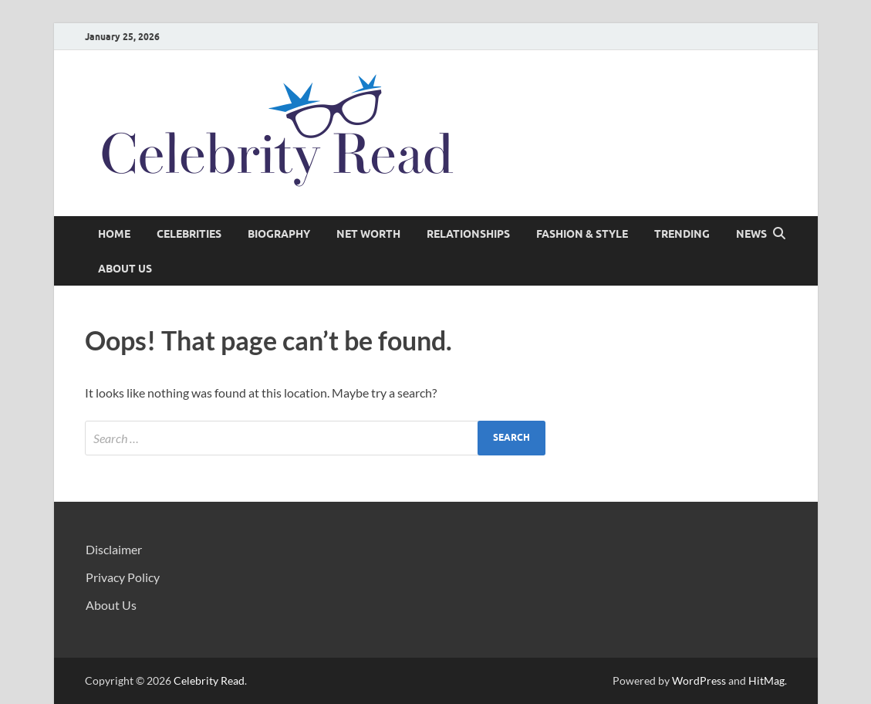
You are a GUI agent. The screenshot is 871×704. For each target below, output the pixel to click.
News (751, 234)
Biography (279, 234)
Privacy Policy (123, 577)
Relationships (468, 234)
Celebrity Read (209, 680)
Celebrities (189, 234)
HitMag (766, 680)
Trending (682, 234)
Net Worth (368, 234)
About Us (125, 268)
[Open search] (779, 234)
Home (114, 234)
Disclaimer (114, 549)
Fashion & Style (582, 234)
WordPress (699, 680)
